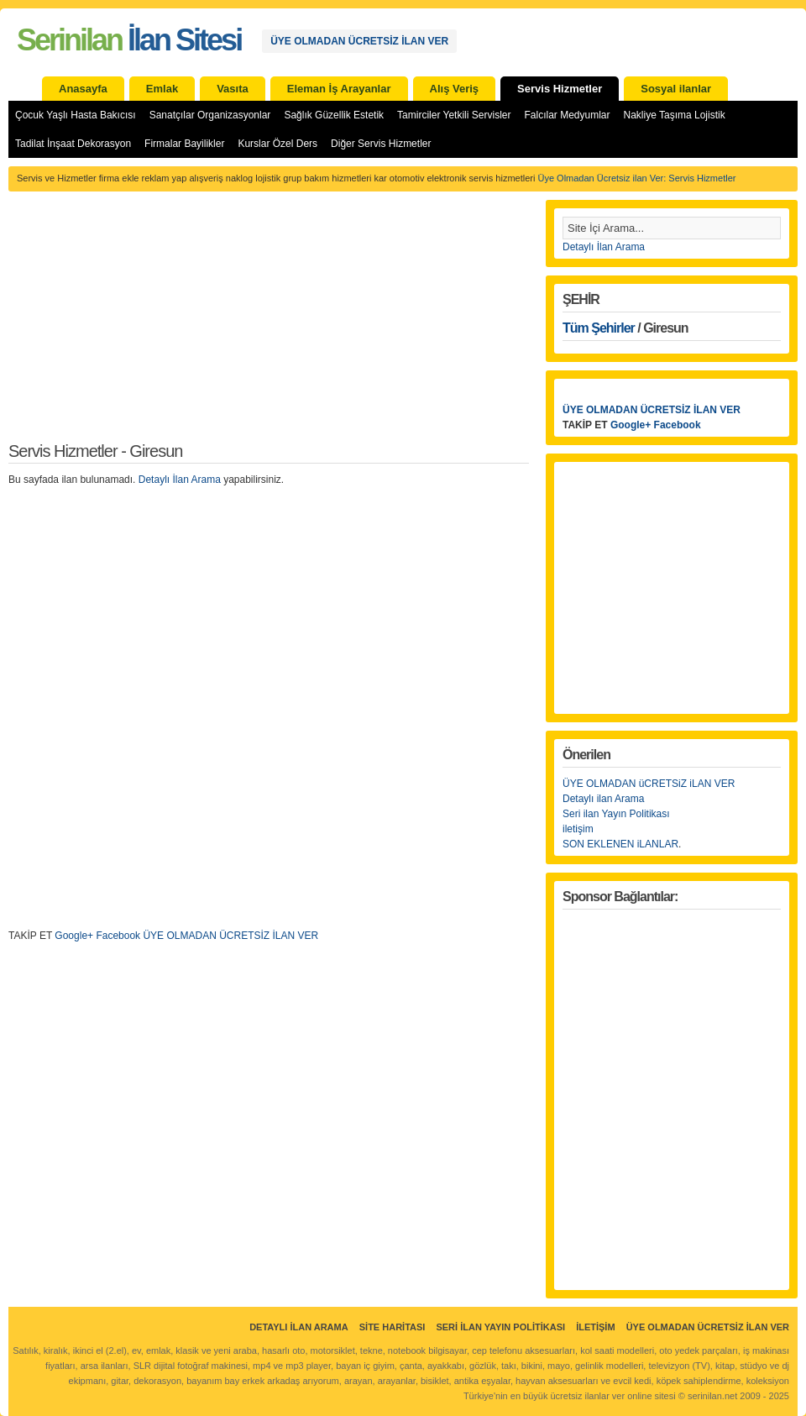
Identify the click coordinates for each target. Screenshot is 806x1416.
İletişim (595, 1327)
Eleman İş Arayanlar (339, 88)
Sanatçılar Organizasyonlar (210, 115)
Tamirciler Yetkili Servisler (453, 115)
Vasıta (233, 88)
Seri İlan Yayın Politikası (500, 1327)
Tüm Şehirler (599, 328)
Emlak (162, 88)
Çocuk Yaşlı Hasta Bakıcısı (75, 115)
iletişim (578, 829)
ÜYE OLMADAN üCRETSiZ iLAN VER (649, 783)
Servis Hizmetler (559, 88)
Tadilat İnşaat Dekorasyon (73, 143)
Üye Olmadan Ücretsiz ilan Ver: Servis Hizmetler (636, 178)
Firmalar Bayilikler (184, 143)
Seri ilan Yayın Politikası (616, 814)
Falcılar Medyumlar (567, 115)
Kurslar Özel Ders (277, 143)
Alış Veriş (454, 88)
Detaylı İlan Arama (180, 479)
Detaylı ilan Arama (603, 799)
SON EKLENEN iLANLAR (620, 844)
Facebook (677, 425)
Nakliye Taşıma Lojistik (674, 115)
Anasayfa (83, 88)
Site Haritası (392, 1327)
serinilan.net (712, 1396)
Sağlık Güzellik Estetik (334, 115)
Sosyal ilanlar (676, 88)
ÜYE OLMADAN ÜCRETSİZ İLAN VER (359, 41)
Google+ (630, 425)
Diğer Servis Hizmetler (381, 143)
